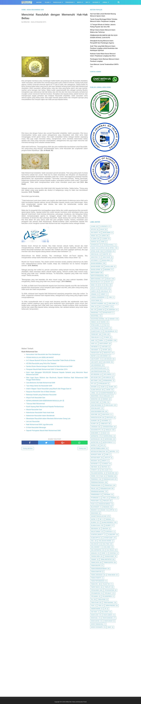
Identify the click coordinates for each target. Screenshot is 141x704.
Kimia (104, 402)
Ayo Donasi (94, 260)
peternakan (94, 497)
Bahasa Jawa (109, 266)
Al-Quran (104, 238)
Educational (95, 316)
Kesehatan (94, 399)
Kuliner (93, 423)
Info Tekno (94, 380)
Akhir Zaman (107, 232)
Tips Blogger (95, 590)
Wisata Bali (94, 618)
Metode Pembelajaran (98, 448)
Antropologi (95, 245)
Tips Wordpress (107, 596)
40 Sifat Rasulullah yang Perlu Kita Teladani (41, 364)
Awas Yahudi (106, 257)
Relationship (95, 507)
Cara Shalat (104, 291)
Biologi (108, 279)
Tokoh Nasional (108, 602)
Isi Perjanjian (102, 383)
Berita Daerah (95, 272)
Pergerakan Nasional (97, 491)
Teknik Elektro (108, 562)
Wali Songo (104, 611)
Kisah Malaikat (95, 408)
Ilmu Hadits (94, 362)
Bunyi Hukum (103, 288)
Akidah (93, 235)
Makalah (108, 430)
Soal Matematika (96, 550)
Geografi (110, 340)
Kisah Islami (109, 405)
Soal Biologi (95, 544)
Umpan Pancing (110, 605)
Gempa (101, 340)
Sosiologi (94, 553)
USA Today (94, 611)
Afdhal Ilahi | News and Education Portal (76, 702)
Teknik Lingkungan (97, 575)
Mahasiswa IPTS (96, 430)
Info (87, 2)
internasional (107, 380)
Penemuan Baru (96, 485)
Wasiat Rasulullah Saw (34, 410)
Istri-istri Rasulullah (33, 422)
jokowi (108, 389)
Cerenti (103, 294)
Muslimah (94, 460)
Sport (103, 553)
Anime (102, 241)
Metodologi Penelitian (98, 451)
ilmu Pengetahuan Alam (98, 368)
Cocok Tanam (95, 300)
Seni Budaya (94, 528)
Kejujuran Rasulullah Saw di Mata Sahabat (40, 392)
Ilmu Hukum (106, 362)
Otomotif (94, 470)
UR (105, 608)
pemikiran (110, 476)
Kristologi (109, 417)
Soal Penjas (110, 550)
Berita (79, 2)
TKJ (92, 599)
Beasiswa (107, 269)
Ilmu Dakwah (104, 356)
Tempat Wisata (95, 587)
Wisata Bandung (108, 618)
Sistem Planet (108, 538)
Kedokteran (94, 396)
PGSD (104, 497)
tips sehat (108, 593)
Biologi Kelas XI (95, 282)
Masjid (104, 433)
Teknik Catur (95, 562)
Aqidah (93, 248)
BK (100, 285)
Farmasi (93, 322)
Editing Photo (107, 312)
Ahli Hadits (94, 232)
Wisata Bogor (108, 621)
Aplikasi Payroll (109, 245)
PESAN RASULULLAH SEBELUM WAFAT (40, 358)
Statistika (113, 553)
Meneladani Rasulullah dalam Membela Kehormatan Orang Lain (48, 419)
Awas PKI (105, 254)
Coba (110, 297)
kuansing (94, 420)
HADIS (92, 343)
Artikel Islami (95, 251)
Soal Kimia (107, 547)
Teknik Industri (95, 565)
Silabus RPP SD (95, 538)
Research (94, 510)
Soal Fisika (106, 544)
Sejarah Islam (95, 525)
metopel (112, 451)
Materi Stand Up (108, 442)
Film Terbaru (95, 328)
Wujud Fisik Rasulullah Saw (35, 398)
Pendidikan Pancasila (97, 482)
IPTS (92, 383)
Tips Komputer (95, 593)
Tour (92, 605)
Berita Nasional (96, 279)
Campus (93, 291)
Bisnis (93, 285)
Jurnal (105, 2)
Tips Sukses (94, 596)
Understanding (95, 608)
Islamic (111, 386)
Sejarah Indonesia (107, 522)
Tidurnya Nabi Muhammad (35, 404)
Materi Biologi (95, 439)
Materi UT (94, 445)
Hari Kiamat (94, 349)
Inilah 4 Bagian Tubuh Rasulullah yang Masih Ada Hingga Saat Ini (48, 389)
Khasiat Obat (95, 402)
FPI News (106, 337)
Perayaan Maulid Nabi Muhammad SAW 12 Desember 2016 (46, 370)
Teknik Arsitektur (106, 559)
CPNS (92, 306)
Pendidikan (69, 2)
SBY (100, 519)
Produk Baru (95, 500)
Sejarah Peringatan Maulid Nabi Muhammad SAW (43, 431)
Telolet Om (106, 584)
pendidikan (94, 479)
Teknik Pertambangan (98, 581)
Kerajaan (107, 396)
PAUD (101, 476)
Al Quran (94, 238)
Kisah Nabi (94, 414)
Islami (47, 2)
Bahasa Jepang (95, 269)
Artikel (111, 248)
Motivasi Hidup (95, 457)
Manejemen (94, 433)
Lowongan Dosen (107, 427)
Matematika (94, 436)
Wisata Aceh (95, 615)
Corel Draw (111, 303)
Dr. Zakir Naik (111, 309)
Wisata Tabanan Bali (97, 624)
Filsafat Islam (95, 331)
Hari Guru (105, 346)
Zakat (109, 627)
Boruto (93, 288)
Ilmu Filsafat (95, 359)
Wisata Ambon (107, 615)
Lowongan (94, 427)
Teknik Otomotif (96, 578)
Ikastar (93, 356)
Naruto (104, 460)
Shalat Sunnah (95, 531)
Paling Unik (110, 473)
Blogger (95, 2)
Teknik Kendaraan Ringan (99, 568)
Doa (92, 309)
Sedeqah (108, 519)
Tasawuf (93, 559)
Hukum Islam (95, 352)
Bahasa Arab (106, 260)
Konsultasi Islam (96, 417)
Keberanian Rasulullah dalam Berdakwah (40, 416)
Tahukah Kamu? (109, 556)
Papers (93, 476)
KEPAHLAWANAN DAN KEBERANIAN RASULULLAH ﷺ (45, 401)
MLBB (106, 454)
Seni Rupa (105, 528)
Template (108, 587)
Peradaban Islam (105, 488)
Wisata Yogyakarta (97, 627)
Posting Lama (82, 449)
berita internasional (97, 275)
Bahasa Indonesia (96, 263)
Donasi (100, 309)
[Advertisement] (55, 39)
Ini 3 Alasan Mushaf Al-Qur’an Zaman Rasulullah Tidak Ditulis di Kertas (50, 361)
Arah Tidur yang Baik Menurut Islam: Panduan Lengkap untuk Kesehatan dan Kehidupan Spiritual (104, 48)
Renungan (106, 507)
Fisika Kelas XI (95, 337)
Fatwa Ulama (95, 325)
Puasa (93, 504)
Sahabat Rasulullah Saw (98, 516)
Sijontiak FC (109, 531)
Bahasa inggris (95, 266)
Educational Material (98, 319)
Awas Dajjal (95, 254)
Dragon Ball (95, 312)
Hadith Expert (103, 343)
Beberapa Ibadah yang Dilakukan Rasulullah (41, 395)
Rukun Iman (94, 513)
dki (100, 306)
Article (102, 248)
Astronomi (108, 251)
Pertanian (107, 494)
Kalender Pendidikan (106, 393)
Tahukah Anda (95, 556)
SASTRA (93, 519)
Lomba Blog (104, 423)
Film (105, 325)
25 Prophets (104, 226)
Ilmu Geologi (108, 359)
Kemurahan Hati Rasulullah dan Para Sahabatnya (43, 355)
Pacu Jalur (105, 470)
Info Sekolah (107, 377)
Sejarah (93, 522)
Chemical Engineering (97, 297)
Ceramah (94, 294)
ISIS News (94, 386)
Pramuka (113, 497)
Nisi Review (94, 463)
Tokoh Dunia (102, 599)
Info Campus (107, 374)
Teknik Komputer (96, 571)
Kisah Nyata (105, 414)
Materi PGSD (94, 442)
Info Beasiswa (95, 374)
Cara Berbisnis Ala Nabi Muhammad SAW (40, 383)
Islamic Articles (96, 389)
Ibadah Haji (107, 352)
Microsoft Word (96, 454)
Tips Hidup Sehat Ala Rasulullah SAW (39, 386)
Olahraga (105, 463)
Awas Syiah (94, 257)
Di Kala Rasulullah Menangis (36, 428)
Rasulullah (57, 2)
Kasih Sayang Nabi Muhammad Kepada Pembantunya (45, 407)
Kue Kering (105, 420)
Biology (107, 282)
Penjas (93, 488)
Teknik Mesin (111, 575)
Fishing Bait (94, 334)
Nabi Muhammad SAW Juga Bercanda (39, 425)
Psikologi (106, 500)
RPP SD (112, 510)
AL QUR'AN (103, 235)
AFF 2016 (93, 229)
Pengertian (108, 485)
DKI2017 (107, 306)
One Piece (104, 467)
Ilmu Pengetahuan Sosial (99, 371)
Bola (107, 285)
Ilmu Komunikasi (96, 365)
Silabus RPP (111, 534)
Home (39, 2)
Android (93, 241)
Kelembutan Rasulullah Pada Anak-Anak (40, 413)
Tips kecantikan (109, 590)
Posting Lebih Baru (28, 449)
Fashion (103, 322)
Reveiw (103, 510)
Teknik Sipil (94, 584)
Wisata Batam (95, 621)
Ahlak (102, 229)
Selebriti (108, 525)
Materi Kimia (108, 439)
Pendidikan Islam (108, 479)
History (104, 349)
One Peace (94, 467)
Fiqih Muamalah (109, 331)
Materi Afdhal (108, 436)
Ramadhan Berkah (104, 504)
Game (92, 340)
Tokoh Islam (95, 602)
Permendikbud (95, 494)
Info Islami (94, 377)
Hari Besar (94, 346)
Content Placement (97, 303)
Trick (99, 605)
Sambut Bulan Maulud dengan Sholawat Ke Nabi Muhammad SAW (49, 367)
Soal (92, 541)
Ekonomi (112, 319)
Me (102, 445)
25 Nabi (93, 226)
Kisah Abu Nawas (96, 405)
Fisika (105, 334)
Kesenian (105, 399)
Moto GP (107, 457)
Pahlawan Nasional (97, 473)
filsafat (106, 328)
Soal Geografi (95, 547)
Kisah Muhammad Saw (97, 411)
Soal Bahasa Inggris (105, 541)
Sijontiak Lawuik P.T (97, 534)
